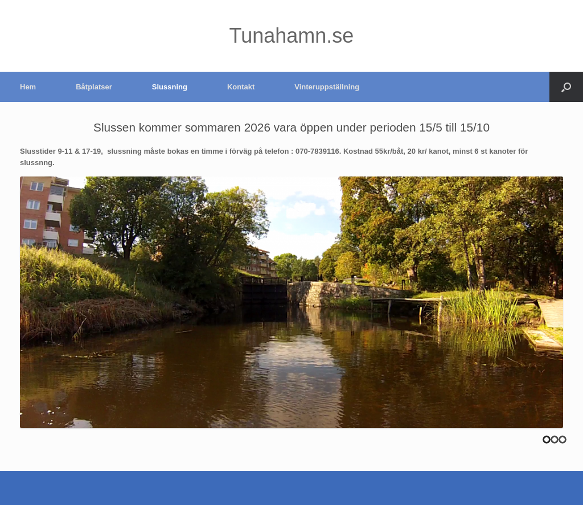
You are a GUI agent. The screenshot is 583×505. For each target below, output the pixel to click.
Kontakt (240, 87)
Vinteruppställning (326, 87)
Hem (28, 87)
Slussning (169, 87)
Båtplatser (94, 87)
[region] (291, 302)
